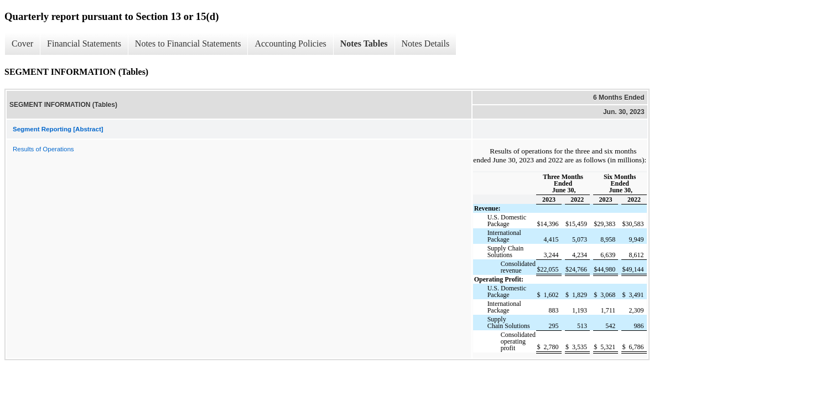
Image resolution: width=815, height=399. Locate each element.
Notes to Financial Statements (188, 43)
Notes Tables (364, 43)
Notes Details (426, 43)
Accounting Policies (290, 43)
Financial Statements (84, 43)
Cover (22, 43)
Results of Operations (43, 149)
